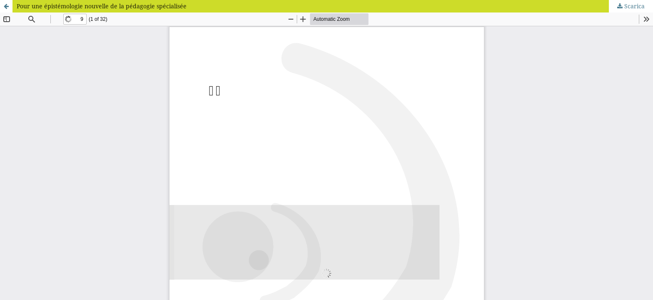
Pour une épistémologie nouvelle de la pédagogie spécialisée (102, 6)
